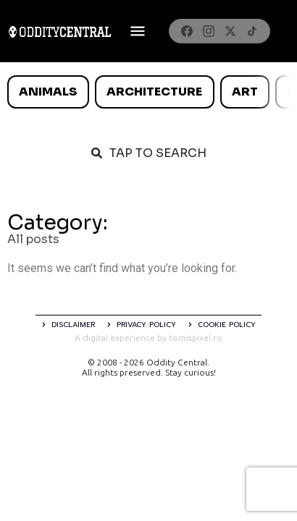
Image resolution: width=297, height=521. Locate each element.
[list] (148, 91)
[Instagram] (208, 31)
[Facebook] (187, 31)
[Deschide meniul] (137, 31)
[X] (230, 31)
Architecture (154, 91)
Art (245, 91)
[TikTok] (252, 31)
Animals (48, 91)
